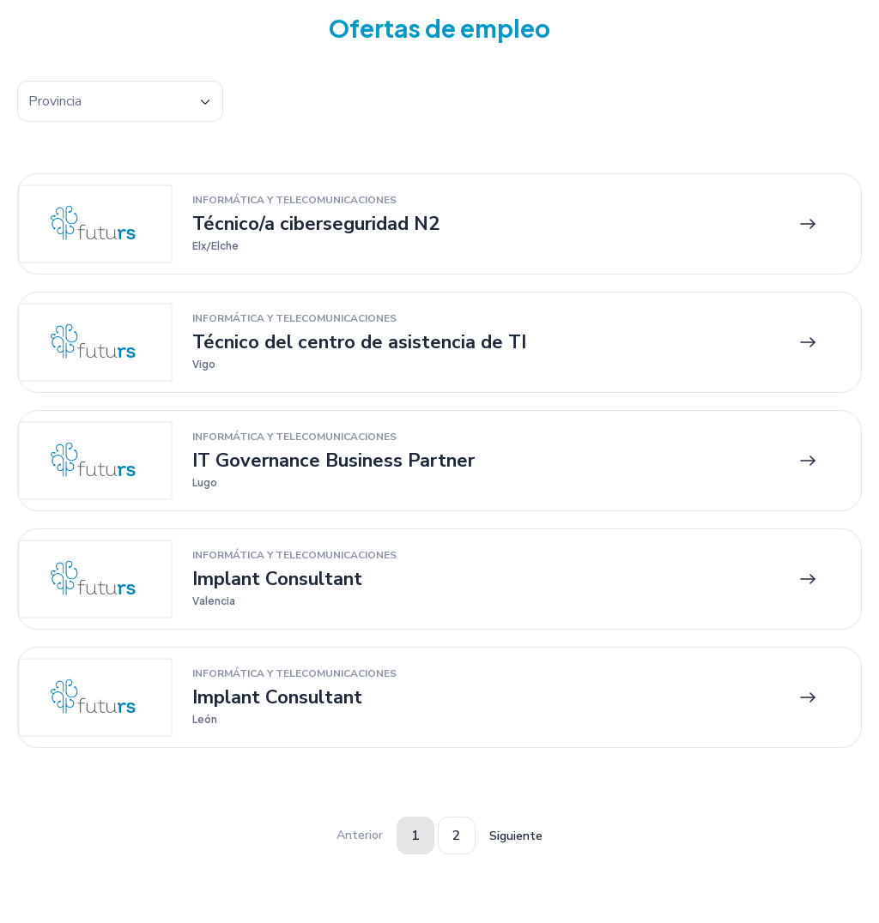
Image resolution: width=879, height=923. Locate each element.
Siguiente (516, 836)
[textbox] (120, 101)
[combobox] (120, 101)
